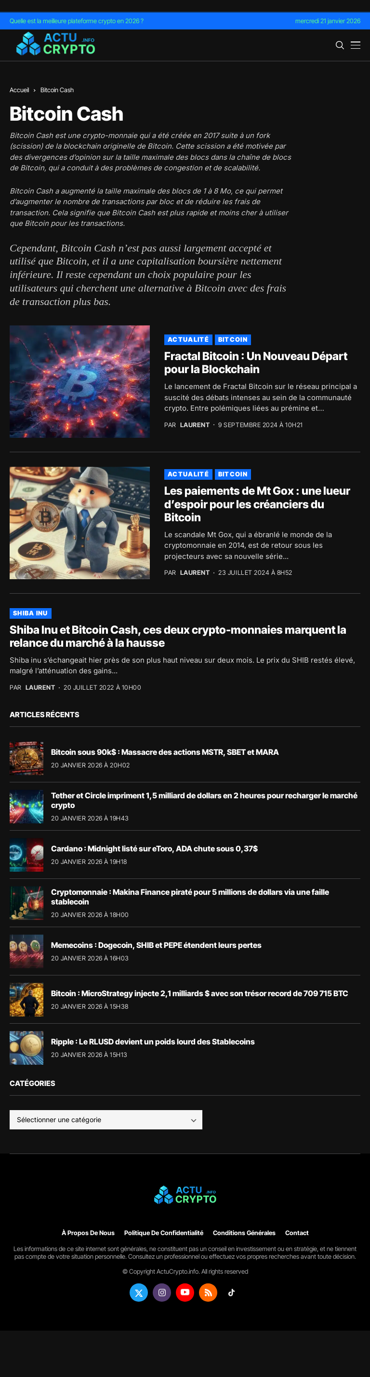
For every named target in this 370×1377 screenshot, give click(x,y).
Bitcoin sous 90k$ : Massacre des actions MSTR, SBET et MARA (165, 752)
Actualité (188, 339)
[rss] (208, 1292)
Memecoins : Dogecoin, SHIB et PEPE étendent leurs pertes (156, 945)
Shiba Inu (30, 613)
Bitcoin (124, 212)
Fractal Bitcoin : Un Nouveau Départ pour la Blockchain (255, 362)
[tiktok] (231, 1292)
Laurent (195, 425)
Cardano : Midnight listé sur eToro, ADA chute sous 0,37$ (154, 848)
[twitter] (139, 1292)
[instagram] (162, 1292)
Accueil (19, 90)
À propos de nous (88, 1233)
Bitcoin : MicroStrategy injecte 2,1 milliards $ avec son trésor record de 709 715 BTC (199, 993)
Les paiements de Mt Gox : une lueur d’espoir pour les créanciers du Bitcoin (257, 504)
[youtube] (185, 1292)
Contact (297, 1233)
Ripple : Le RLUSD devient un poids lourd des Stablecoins (153, 1041)
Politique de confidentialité (163, 1233)
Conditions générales (244, 1233)
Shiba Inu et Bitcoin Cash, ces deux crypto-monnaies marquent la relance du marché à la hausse (178, 636)
